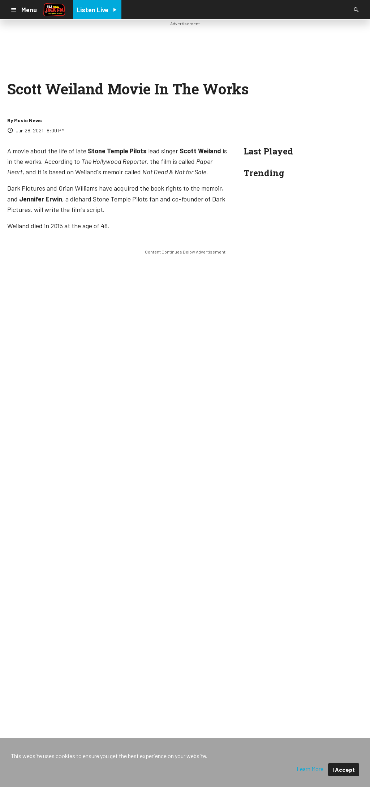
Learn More (310, 768)
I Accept (343, 769)
